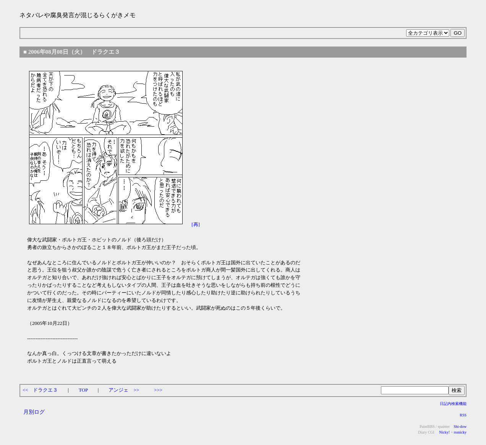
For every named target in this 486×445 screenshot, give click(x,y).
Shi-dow (460, 426)
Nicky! (444, 432)
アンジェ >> (124, 390)
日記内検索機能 (453, 404)
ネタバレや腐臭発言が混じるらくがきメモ (77, 15)
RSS (463, 415)
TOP (83, 390)
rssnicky (460, 432)
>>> (158, 390)
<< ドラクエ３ (40, 390)
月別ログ (34, 412)
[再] (195, 224)
